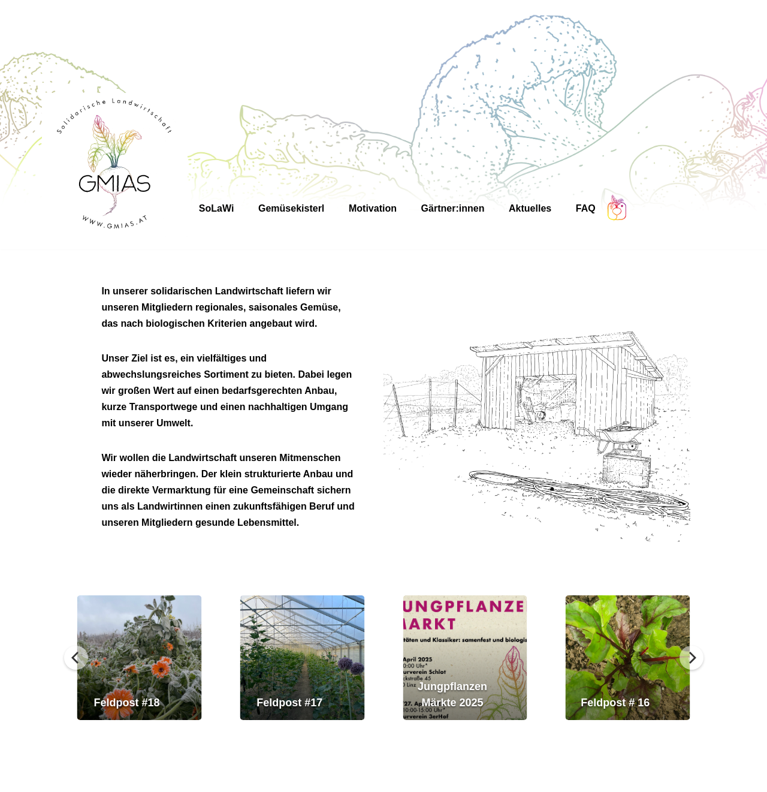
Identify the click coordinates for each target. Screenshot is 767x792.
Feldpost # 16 (615, 703)
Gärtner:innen (453, 208)
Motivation (373, 208)
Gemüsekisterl (291, 208)
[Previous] (76, 658)
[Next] (691, 658)
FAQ (586, 208)
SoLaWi (216, 208)
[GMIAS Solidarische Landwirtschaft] (115, 166)
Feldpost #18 (127, 703)
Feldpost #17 (289, 703)
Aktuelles (530, 208)
